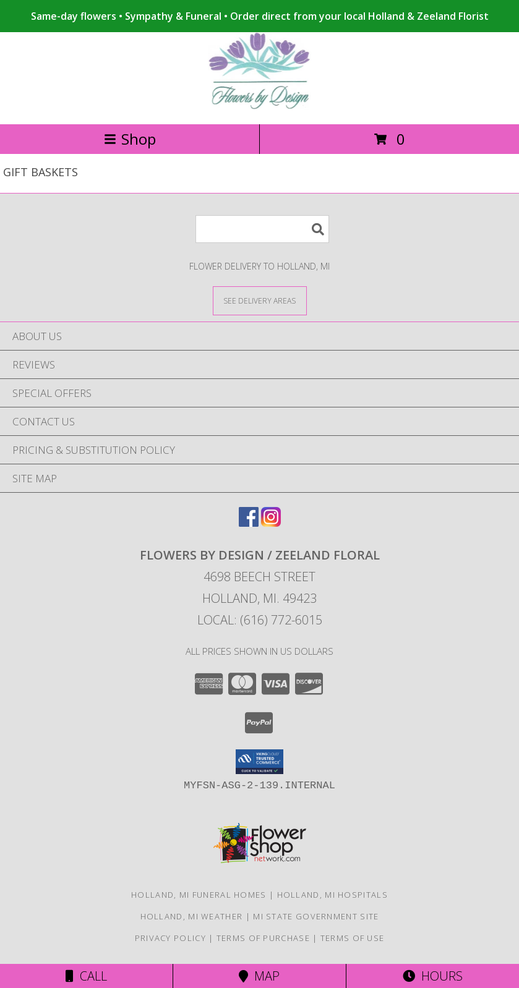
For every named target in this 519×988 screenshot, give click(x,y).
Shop (130, 139)
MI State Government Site (316, 916)
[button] (259, 761)
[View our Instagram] (271, 523)
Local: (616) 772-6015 (259, 619)
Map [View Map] (259, 976)
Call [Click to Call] (86, 976)
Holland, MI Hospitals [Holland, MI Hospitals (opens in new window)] (332, 894)
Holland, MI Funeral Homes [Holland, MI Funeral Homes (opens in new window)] (199, 894)
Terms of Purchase (263, 937)
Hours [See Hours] (433, 976)
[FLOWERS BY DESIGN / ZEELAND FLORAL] (259, 106)
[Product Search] (262, 229)
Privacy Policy (170, 937)
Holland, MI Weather (191, 916)
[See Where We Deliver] (260, 300)
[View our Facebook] (249, 523)
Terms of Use (352, 937)
